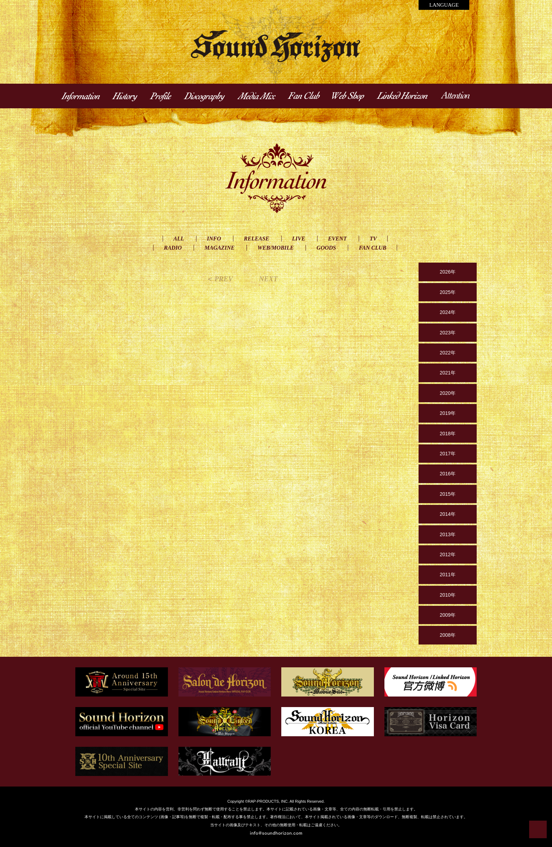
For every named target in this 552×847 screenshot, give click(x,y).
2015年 (448, 494)
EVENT (337, 239)
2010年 (448, 595)
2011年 (448, 574)
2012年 (448, 554)
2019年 (448, 413)
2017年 (448, 453)
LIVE (298, 239)
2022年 (448, 352)
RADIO (173, 248)
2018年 (448, 433)
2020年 (448, 393)
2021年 (448, 373)
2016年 (448, 473)
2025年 (448, 292)
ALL (179, 239)
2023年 (448, 332)
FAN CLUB (372, 248)
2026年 (448, 272)
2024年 (448, 312)
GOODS (326, 248)
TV (373, 239)
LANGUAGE (443, 5)
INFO (214, 239)
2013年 (448, 534)
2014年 (448, 514)
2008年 (448, 635)
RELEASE (256, 239)
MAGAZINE (219, 248)
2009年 (448, 615)
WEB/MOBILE (275, 248)
